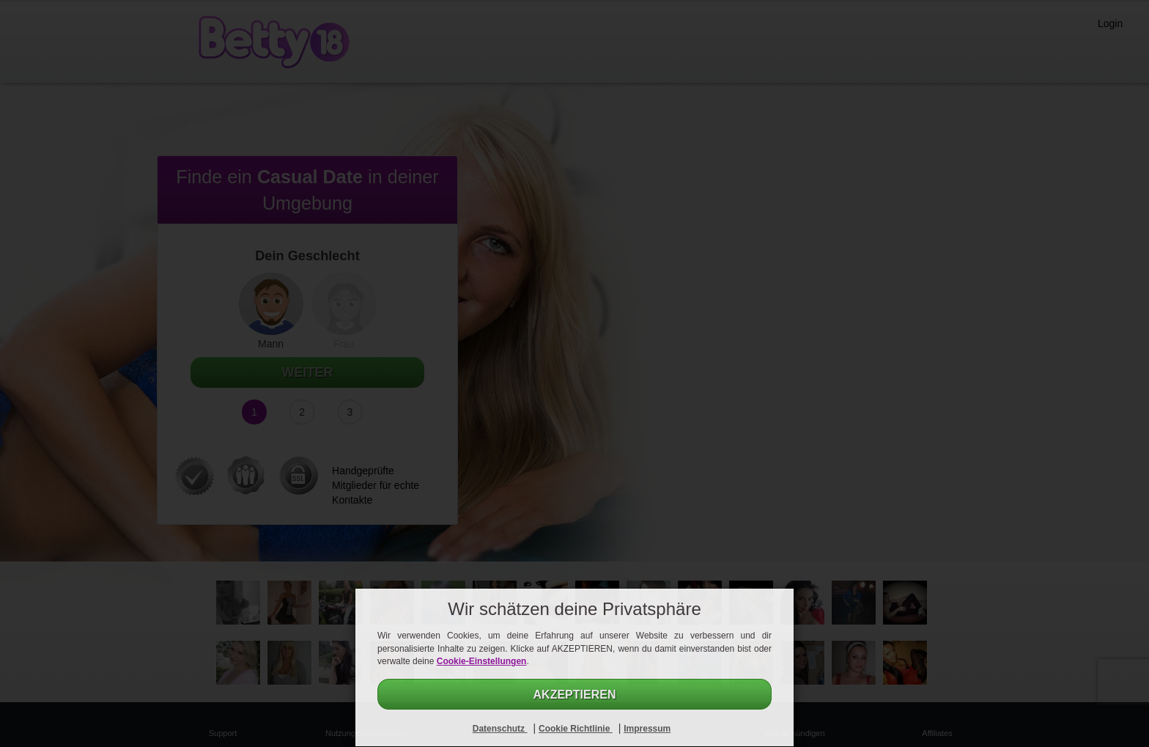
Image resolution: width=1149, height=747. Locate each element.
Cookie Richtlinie (576, 729)
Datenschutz (500, 729)
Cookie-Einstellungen (482, 661)
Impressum (647, 729)
